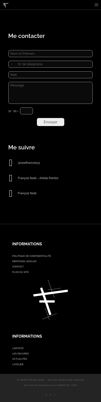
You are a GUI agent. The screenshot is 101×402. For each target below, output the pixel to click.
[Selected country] (11, 64)
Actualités (19, 358)
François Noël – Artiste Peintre (38, 178)
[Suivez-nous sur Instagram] (50, 395)
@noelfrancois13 (29, 163)
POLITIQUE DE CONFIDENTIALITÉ (31, 255)
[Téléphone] (50, 64)
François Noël (27, 193)
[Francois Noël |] (5, 4)
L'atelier (17, 364)
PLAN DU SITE (20, 271)
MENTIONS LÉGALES (24, 261)
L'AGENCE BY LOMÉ (66, 385)
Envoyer (50, 122)
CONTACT (18, 266)
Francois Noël (35, 379)
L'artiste (18, 348)
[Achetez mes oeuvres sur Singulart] (54, 395)
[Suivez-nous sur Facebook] (46, 395)
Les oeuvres (20, 353)
